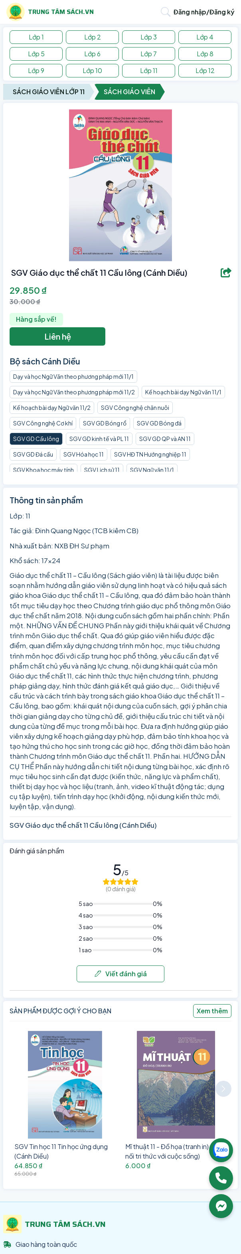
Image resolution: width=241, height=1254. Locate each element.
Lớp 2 (92, 37)
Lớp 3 (148, 37)
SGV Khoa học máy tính (43, 469)
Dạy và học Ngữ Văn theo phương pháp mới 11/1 (73, 376)
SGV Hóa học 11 (83, 454)
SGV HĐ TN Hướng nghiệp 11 (150, 454)
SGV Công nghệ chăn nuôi (135, 407)
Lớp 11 (149, 70)
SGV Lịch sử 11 (102, 469)
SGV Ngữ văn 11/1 (152, 469)
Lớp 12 (205, 70)
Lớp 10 (92, 70)
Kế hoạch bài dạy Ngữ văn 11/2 (52, 407)
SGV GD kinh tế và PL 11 (99, 438)
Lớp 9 (36, 70)
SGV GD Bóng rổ (104, 423)
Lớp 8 (205, 53)
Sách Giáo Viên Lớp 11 (49, 91)
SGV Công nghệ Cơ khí (43, 423)
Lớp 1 (36, 37)
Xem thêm (212, 1011)
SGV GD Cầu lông (36, 438)
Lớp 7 (148, 53)
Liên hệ (57, 336)
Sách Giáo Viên (129, 91)
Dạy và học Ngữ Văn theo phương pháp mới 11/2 (74, 392)
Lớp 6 (92, 53)
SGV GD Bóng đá (159, 423)
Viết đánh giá (121, 973)
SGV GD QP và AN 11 (165, 438)
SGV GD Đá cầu (33, 454)
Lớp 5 (36, 53)
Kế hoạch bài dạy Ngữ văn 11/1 (183, 392)
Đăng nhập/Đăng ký (204, 12)
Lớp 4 (204, 37)
